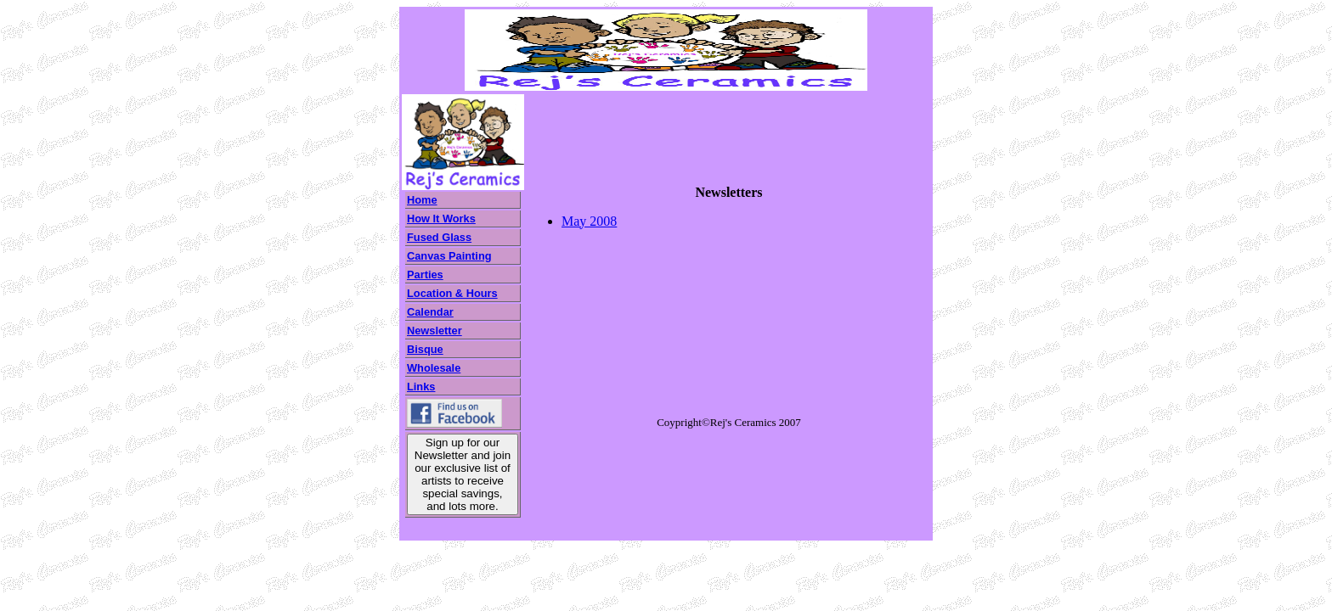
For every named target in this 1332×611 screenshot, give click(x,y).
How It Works (441, 218)
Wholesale (433, 368)
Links (421, 386)
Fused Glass (439, 237)
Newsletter (434, 330)
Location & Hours (452, 293)
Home (422, 199)
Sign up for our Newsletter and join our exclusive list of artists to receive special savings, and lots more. (463, 474)
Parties (425, 274)
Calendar (430, 312)
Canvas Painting (449, 255)
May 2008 (589, 221)
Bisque (425, 349)
